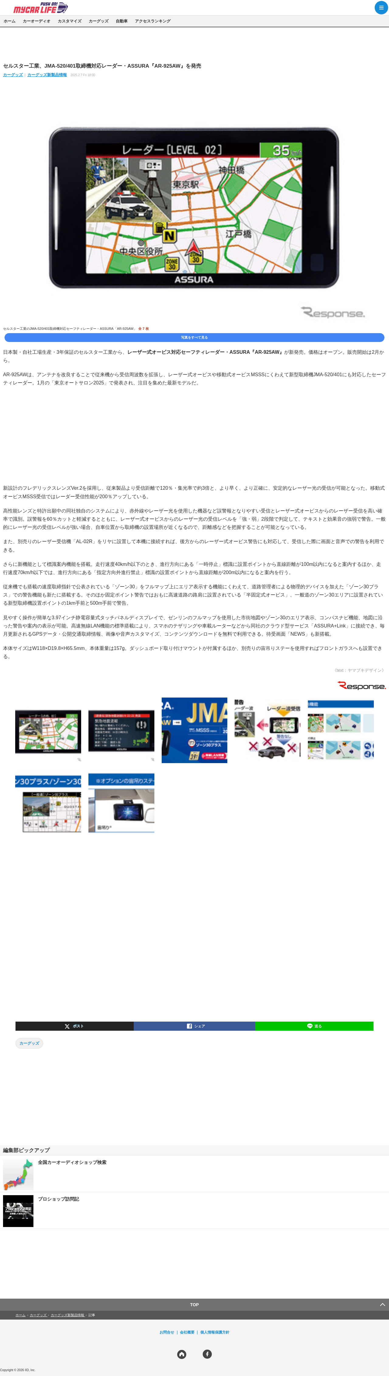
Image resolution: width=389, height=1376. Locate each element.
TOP (194, 1304)
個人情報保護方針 (214, 1332)
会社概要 (187, 1332)
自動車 (122, 21)
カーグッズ (98, 21)
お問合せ (167, 1332)
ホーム (9, 21)
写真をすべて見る (194, 337)
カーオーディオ (36, 21)
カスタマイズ (69, 21)
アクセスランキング (152, 21)
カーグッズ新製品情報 (47, 75)
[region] (194, 44)
